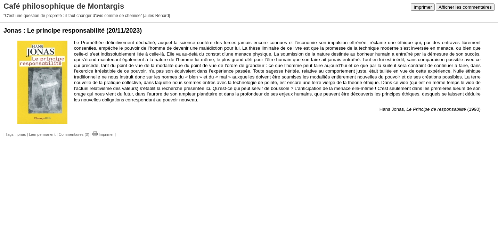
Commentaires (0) (74, 134)
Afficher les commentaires (465, 7)
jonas (21, 134)
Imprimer (423, 7)
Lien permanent (42, 134)
